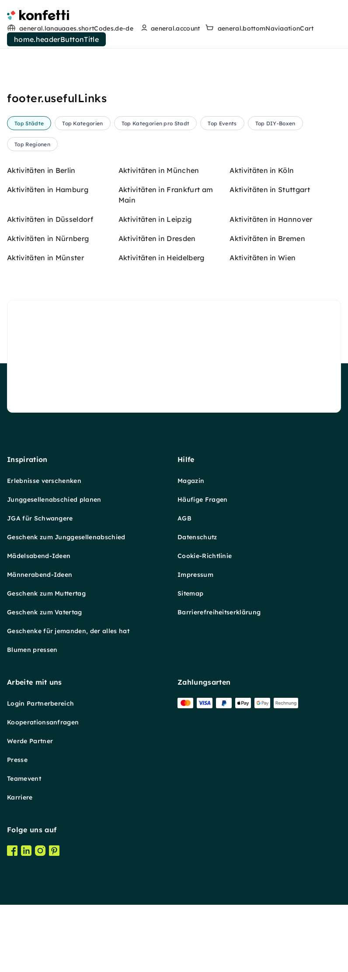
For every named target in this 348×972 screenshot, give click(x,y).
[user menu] (169, 28)
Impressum (195, 963)
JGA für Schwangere (40, 907)
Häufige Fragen (202, 888)
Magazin (190, 869)
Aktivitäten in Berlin (41, 559)
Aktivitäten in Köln (262, 559)
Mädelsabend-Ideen (38, 944)
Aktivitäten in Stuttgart (270, 578)
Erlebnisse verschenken (44, 869)
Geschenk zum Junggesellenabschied (66, 926)
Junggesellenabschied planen (54, 888)
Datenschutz (197, 926)
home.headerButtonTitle (56, 39)
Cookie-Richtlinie (204, 944)
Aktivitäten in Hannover (271, 607)
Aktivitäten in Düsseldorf (50, 607)
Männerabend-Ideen (39, 963)
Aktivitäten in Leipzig (155, 607)
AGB (184, 907)
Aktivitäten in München (158, 559)
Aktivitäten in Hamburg (47, 578)
